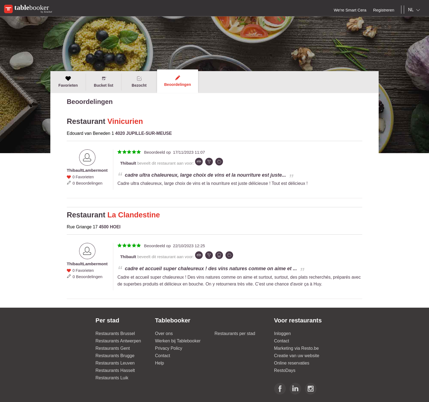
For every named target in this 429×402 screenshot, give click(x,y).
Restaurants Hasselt (115, 370)
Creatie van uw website (296, 355)
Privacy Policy (168, 348)
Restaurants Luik (111, 377)
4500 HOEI (109, 227)
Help (159, 363)
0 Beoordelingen (87, 183)
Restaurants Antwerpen (118, 341)
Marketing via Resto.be (296, 348)
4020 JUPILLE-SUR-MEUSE (143, 133)
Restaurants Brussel (115, 333)
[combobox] (415, 10)
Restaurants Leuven (115, 363)
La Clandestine (134, 215)
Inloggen (282, 333)
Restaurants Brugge (114, 355)
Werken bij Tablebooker (178, 341)
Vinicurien (125, 121)
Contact (162, 355)
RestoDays (284, 370)
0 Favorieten (83, 177)
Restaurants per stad (235, 333)
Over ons (164, 333)
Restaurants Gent (112, 348)
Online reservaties (291, 363)
